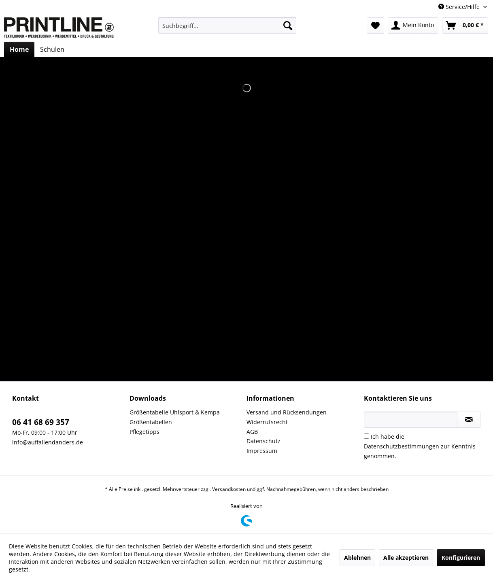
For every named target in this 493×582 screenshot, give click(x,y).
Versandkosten (229, 489)
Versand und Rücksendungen (286, 412)
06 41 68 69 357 (40, 422)
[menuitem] (227, 25)
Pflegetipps (144, 431)
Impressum (261, 451)
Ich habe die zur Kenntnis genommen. (420, 446)
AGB (252, 431)
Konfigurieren (461, 557)
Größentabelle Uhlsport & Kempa (175, 412)
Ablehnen (357, 557)
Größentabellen (151, 422)
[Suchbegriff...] (227, 25)
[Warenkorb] (465, 25)
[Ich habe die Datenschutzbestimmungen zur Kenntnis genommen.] (366, 436)
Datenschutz (263, 441)
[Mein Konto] (413, 25)
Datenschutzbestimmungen (401, 446)
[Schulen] (52, 49)
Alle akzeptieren (406, 557)
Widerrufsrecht (267, 422)
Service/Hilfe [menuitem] (459, 7)
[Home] (19, 49)
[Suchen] (287, 25)
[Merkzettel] (375, 25)
